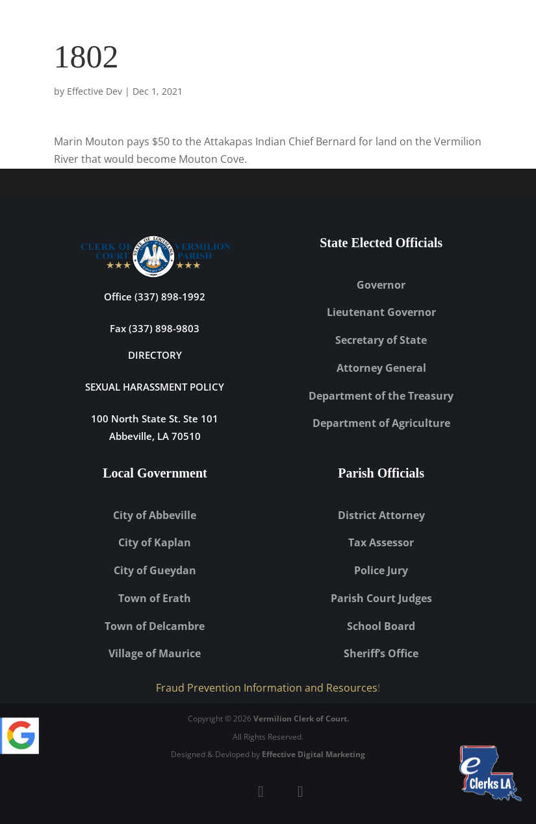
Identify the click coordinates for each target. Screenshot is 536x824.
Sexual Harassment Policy (154, 386)
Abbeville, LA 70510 (155, 436)
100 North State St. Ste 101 (154, 418)
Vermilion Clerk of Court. (301, 718)
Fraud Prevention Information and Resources (266, 688)
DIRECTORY (155, 354)
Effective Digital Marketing (313, 754)
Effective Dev (94, 91)
